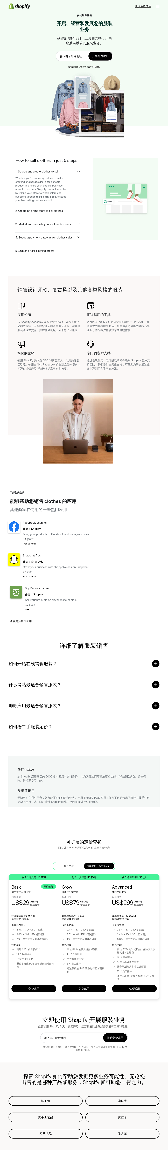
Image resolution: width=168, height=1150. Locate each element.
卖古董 (122, 1135)
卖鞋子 (122, 1119)
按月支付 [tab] (69, 867)
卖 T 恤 (46, 1102)
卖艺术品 (45, 1135)
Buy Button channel (37, 588)
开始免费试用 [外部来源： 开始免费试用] (143, 6)
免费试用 (33, 990)
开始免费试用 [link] (100, 56)
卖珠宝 (122, 1102)
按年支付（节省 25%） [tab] (99, 867)
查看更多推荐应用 (21, 621)
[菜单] (158, 6)
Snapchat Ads (32, 555)
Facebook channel (35, 522)
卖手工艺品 (45, 1119)
